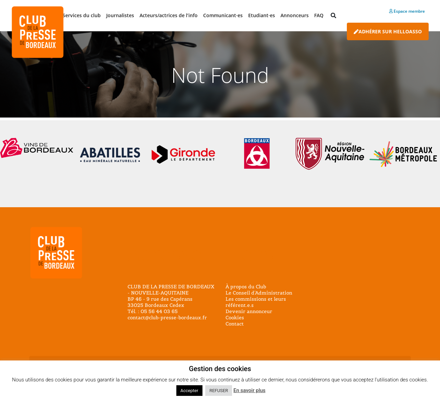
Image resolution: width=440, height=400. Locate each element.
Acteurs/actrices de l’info (169, 15)
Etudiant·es (261, 15)
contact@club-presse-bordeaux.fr (167, 317)
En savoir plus (249, 390)
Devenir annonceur (249, 311)
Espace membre (407, 11)
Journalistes (120, 15)
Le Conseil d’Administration (259, 293)
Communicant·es (223, 15)
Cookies (235, 317)
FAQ (318, 15)
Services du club (82, 15)
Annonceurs (294, 15)
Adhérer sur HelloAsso (388, 31)
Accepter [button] (189, 390)
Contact (235, 324)
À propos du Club (246, 287)
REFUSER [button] (218, 390)
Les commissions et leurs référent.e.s (256, 302)
